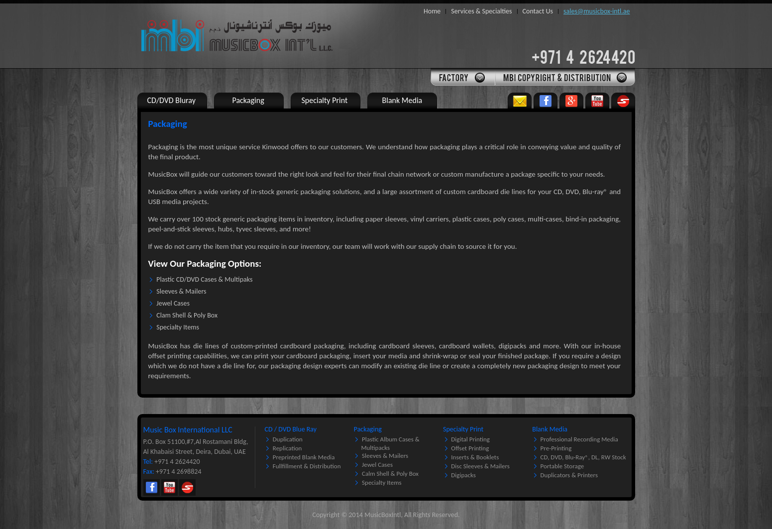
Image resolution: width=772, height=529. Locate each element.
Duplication (288, 439)
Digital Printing (470, 439)
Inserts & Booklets (475, 457)
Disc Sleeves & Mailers (480, 466)
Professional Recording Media (579, 439)
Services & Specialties (481, 11)
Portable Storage (562, 466)
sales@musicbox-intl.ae (596, 11)
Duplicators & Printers (569, 475)
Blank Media (549, 429)
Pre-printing (556, 448)
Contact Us (538, 11)
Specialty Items (177, 327)
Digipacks (463, 475)
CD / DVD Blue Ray (290, 429)
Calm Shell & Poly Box (390, 473)
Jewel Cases (173, 303)
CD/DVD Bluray (171, 100)
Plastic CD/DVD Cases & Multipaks (204, 279)
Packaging (368, 429)
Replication (287, 448)
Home (432, 11)
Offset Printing (470, 448)
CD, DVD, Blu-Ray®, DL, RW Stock (583, 457)
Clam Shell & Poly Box (187, 315)
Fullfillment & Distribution (307, 466)
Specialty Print (463, 429)
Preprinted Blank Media (304, 457)
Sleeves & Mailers (181, 291)
